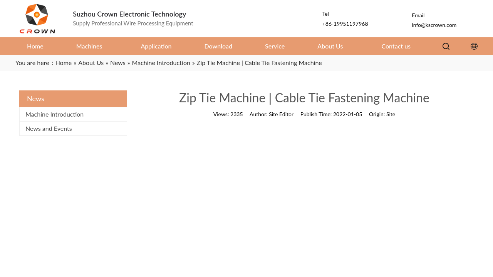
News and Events (48, 128)
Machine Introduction (54, 114)
